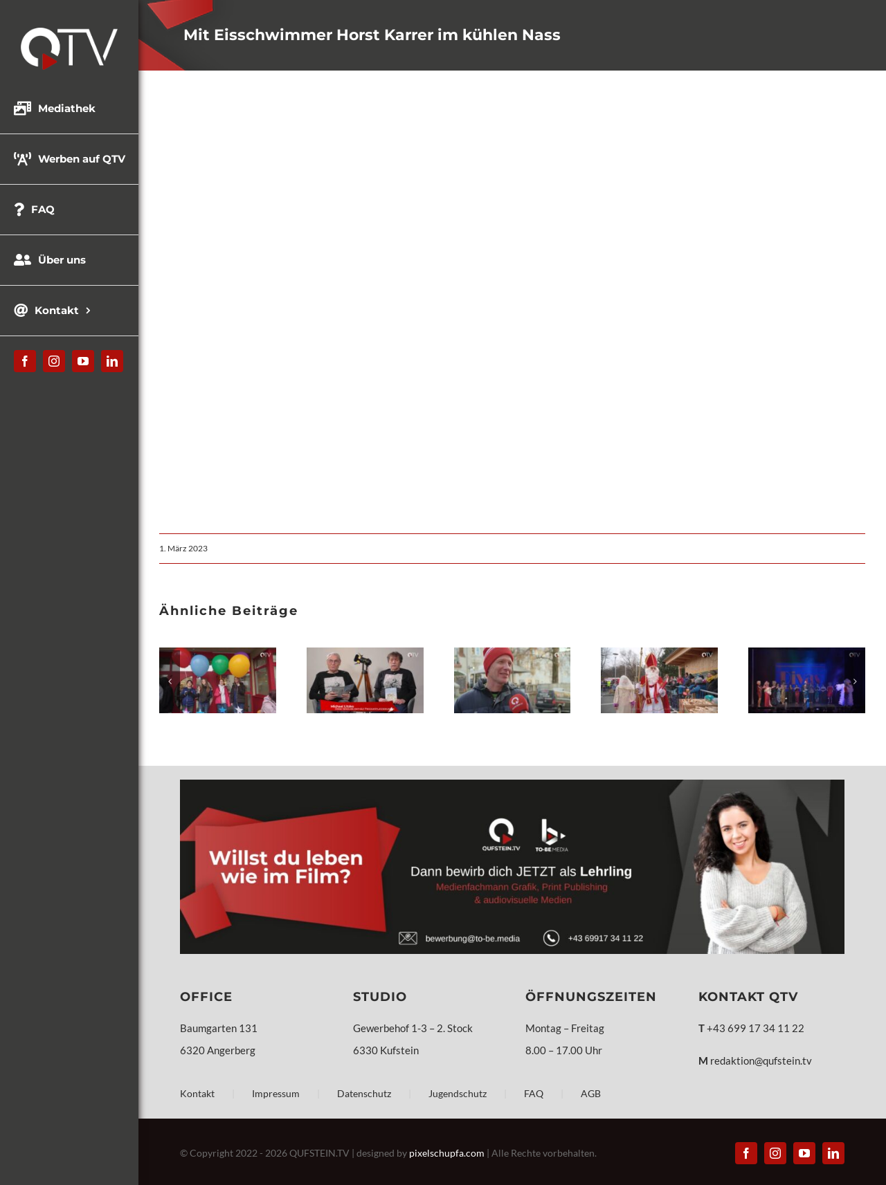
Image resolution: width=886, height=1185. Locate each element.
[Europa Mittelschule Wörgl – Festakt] (217, 653)
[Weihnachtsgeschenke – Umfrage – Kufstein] (512, 653)
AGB (591, 1093)
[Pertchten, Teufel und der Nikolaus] (659, 653)
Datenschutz (364, 1093)
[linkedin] (112, 361)
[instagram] (54, 361)
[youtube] (83, 361)
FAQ (533, 1093)
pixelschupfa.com (447, 1153)
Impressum (276, 1093)
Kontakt (197, 1093)
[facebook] (25, 361)
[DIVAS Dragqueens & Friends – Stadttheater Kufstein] (806, 653)
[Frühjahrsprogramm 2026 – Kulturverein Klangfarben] (365, 653)
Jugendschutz (457, 1093)
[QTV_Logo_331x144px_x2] (69, 32)
